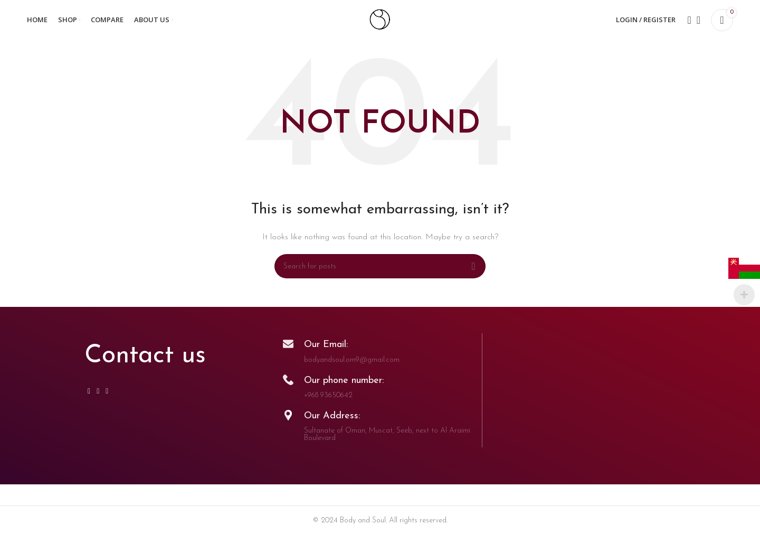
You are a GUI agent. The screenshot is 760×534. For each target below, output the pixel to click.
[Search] (686, 22)
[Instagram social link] (88, 397)
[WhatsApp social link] (97, 397)
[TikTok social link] (106, 397)
